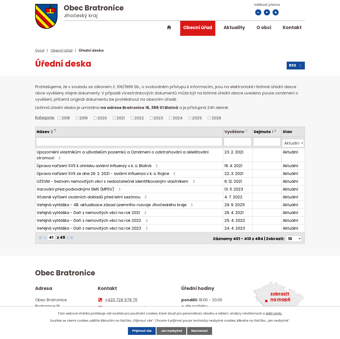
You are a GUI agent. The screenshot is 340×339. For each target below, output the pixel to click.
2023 (158, 118)
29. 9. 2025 (235, 203)
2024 (178, 118)
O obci (264, 27)
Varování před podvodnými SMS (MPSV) (79, 187)
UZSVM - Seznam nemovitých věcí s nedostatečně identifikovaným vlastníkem (116, 180)
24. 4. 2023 (235, 226)
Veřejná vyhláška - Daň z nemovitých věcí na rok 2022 (93, 219)
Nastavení (203, 330)
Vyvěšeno (235, 131)
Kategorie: (45, 117)
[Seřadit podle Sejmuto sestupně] (275, 131)
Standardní (267, 12)
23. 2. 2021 (234, 150)
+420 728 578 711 (121, 297)
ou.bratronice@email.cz (127, 305)
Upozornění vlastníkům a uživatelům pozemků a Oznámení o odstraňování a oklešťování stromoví (123, 153)
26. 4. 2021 (234, 211)
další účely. (274, 312)
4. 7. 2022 (234, 195)
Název (45, 131)
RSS (295, 66)
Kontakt (292, 27)
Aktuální (290, 150)
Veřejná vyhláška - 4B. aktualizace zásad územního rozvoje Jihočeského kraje (116, 203)
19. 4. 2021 (234, 164)
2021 (120, 118)
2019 (83, 118)
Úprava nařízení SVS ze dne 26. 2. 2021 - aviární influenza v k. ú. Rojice (107, 172)
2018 (66, 118)
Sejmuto (263, 131)
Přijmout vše (138, 330)
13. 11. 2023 (234, 187)
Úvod (169, 28)
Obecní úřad (197, 27)
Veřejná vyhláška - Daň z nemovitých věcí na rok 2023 (93, 226)
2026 (216, 118)
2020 (102, 118)
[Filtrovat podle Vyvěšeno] (238, 142)
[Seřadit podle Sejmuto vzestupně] (275, 129)
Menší (258, 12)
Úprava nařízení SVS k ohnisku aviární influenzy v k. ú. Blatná (98, 164)
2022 (139, 118)
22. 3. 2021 (234, 172)
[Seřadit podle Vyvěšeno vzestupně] (247, 129)
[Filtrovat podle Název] (129, 142)
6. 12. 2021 (234, 180)
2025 (197, 118)
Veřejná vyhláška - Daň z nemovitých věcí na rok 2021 (92, 211)
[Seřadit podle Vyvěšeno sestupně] (247, 131)
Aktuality (234, 27)
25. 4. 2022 (235, 219)
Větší (276, 12)
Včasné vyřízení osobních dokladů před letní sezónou (92, 195)
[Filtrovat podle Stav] (293, 142)
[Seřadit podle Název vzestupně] (55, 129)
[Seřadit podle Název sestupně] (55, 131)
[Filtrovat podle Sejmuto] (267, 142)
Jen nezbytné (171, 330)
